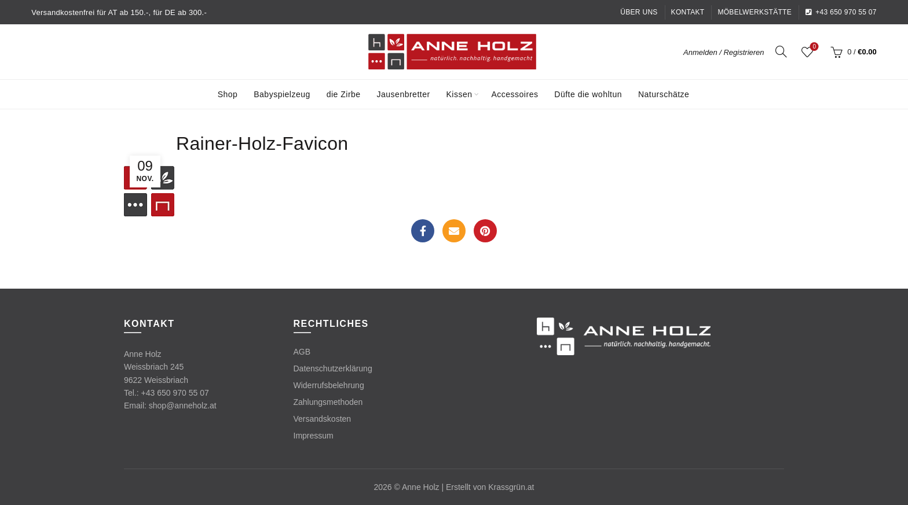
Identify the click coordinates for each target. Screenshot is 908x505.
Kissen (459, 94)
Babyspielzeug (282, 94)
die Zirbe (344, 94)
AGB (302, 351)
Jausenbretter (403, 94)
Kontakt (688, 12)
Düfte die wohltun (588, 94)
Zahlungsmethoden (328, 402)
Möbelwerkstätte (754, 12)
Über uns (638, 12)
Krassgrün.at (511, 487)
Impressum (314, 435)
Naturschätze (663, 94)
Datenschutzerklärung (333, 368)
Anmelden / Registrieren (723, 52)
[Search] (781, 51)
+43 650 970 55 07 (841, 12)
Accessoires (514, 94)
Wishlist (813, 47)
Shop (228, 94)
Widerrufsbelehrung (329, 385)
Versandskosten (323, 418)
